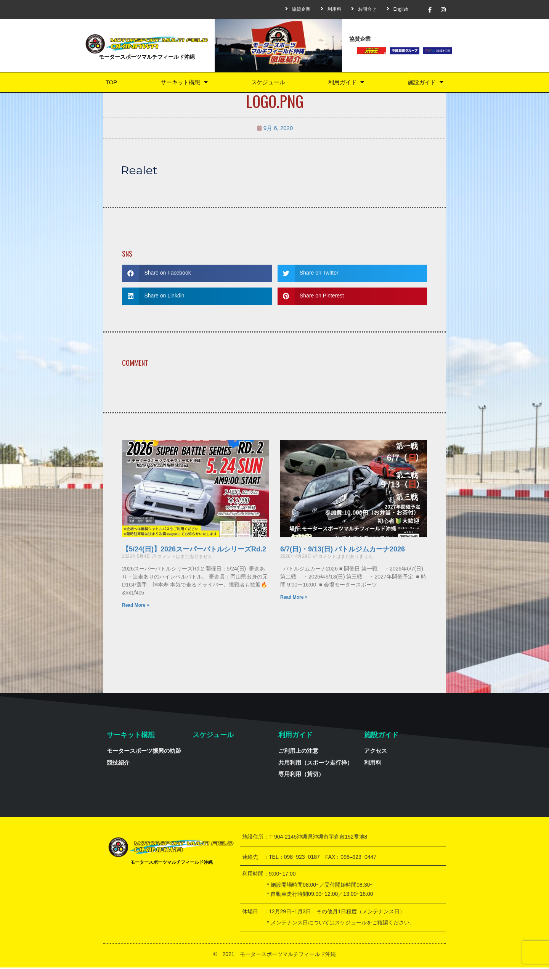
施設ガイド (425, 83)
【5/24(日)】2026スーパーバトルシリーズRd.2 (194, 550)
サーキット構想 (183, 83)
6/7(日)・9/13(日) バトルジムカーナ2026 (342, 550)
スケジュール (267, 83)
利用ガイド (346, 83)
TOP (110, 83)
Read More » (135, 606)
